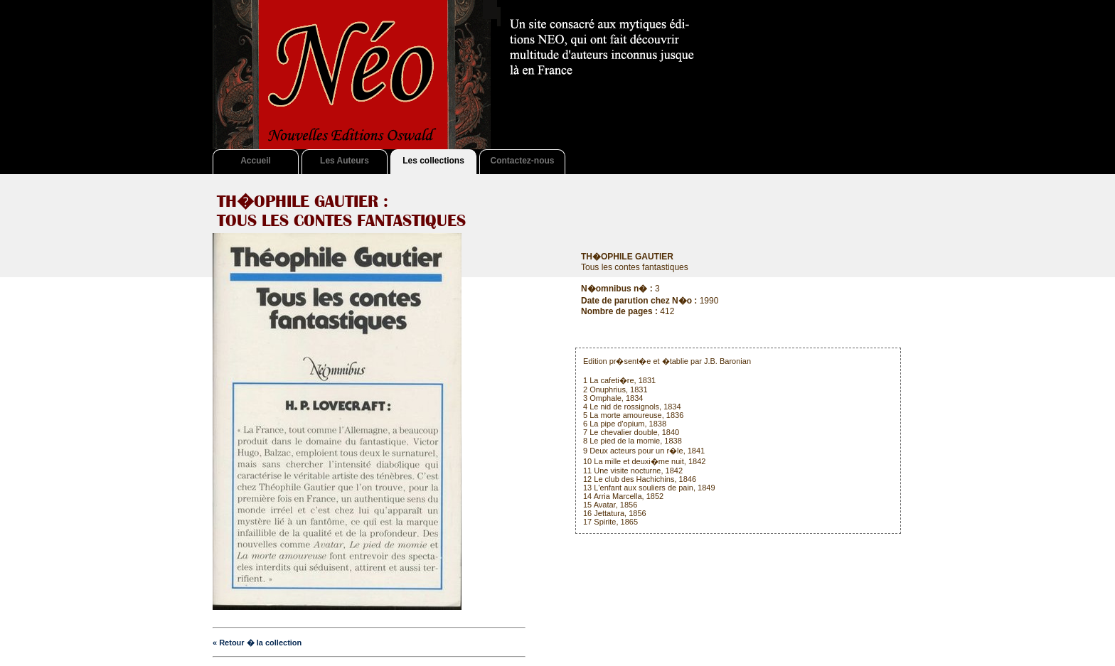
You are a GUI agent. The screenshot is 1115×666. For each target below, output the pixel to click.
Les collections (433, 161)
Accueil (255, 161)
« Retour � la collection (257, 642)
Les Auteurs (344, 161)
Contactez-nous (523, 161)
